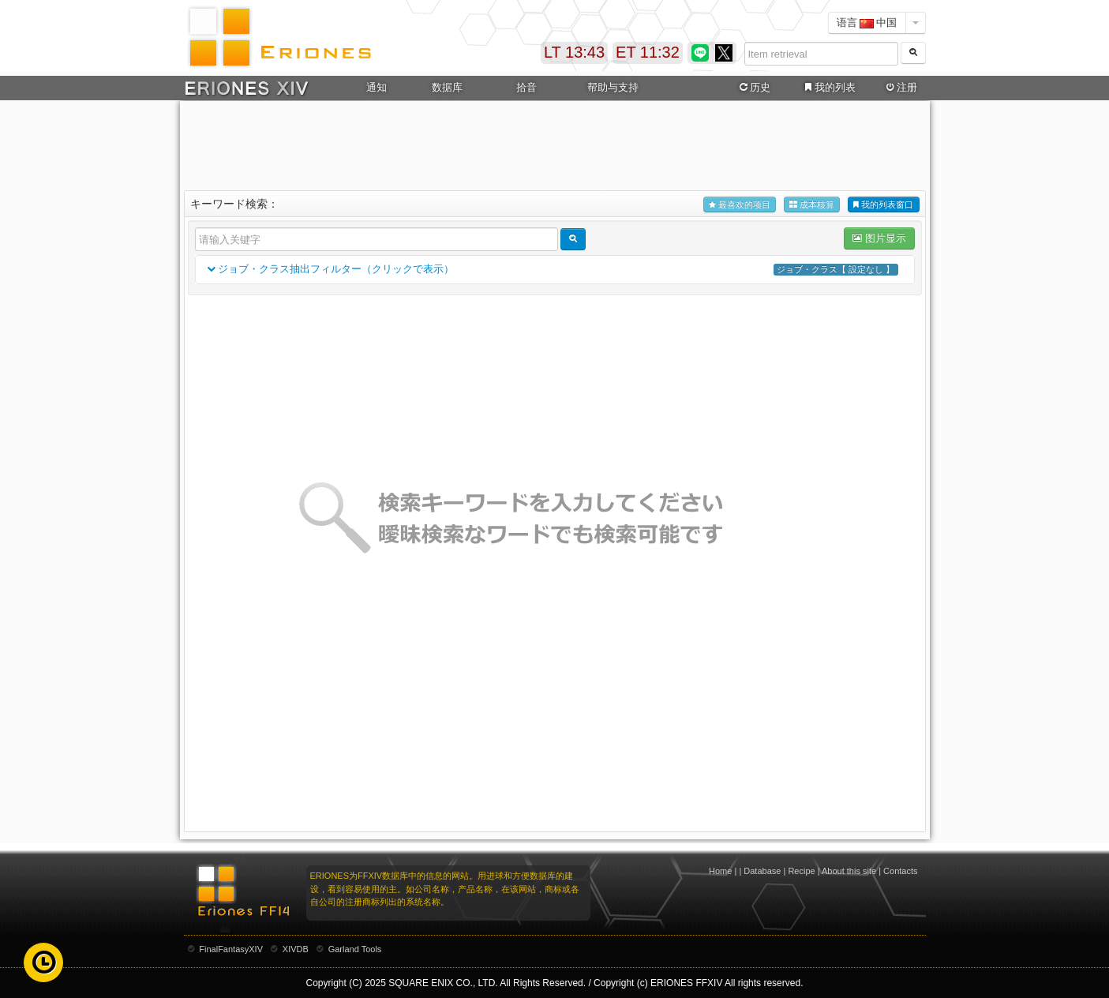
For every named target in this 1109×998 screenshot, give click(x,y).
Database (762, 871)
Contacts (900, 871)
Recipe (801, 871)
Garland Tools (355, 949)
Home (720, 871)
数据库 (447, 87)
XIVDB (296, 949)
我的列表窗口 (883, 205)
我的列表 (828, 87)
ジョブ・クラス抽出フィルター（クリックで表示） (555, 269)
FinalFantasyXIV (231, 949)
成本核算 (811, 205)
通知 (376, 87)
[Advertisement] (555, 142)
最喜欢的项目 (739, 205)
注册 (899, 87)
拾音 (526, 87)
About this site (849, 871)
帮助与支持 (613, 87)
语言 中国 (867, 22)
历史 (753, 87)
